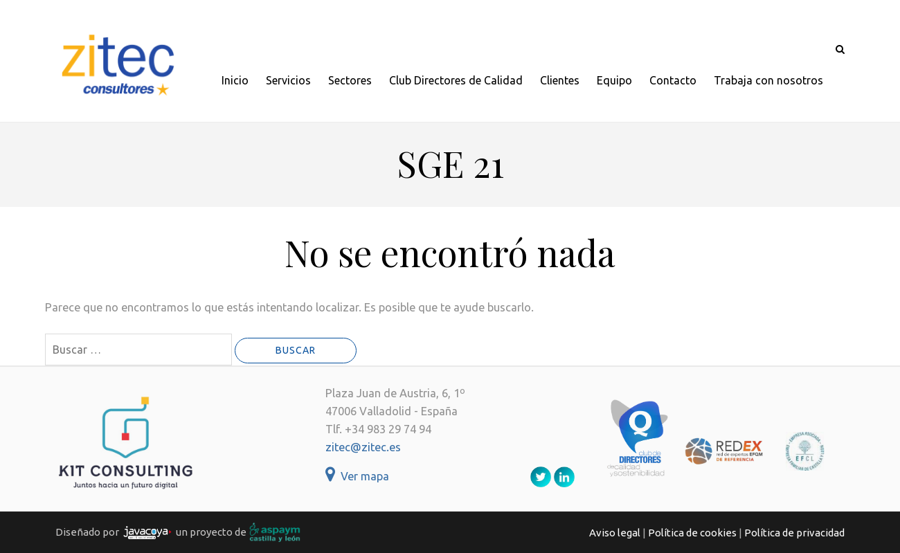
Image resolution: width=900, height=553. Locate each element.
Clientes (559, 80)
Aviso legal (614, 532)
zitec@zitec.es (363, 447)
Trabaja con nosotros (768, 80)
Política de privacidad (794, 532)
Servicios (288, 80)
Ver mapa (357, 476)
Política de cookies (692, 532)
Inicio (235, 80)
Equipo (614, 80)
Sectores (350, 80)
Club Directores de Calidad (456, 80)
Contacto (672, 80)
